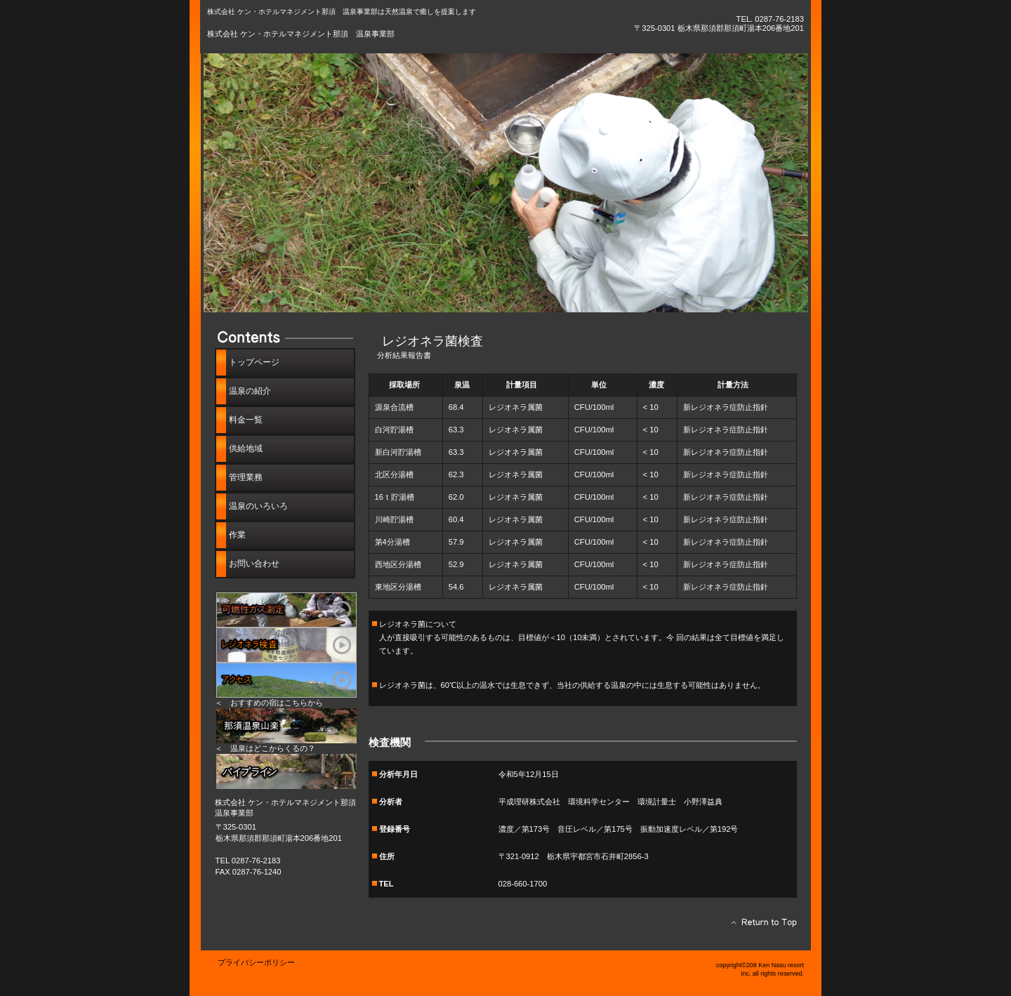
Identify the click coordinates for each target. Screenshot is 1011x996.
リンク (286, 725)
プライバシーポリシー (256, 962)
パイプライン (286, 771)
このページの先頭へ (760, 926)
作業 (237, 535)
